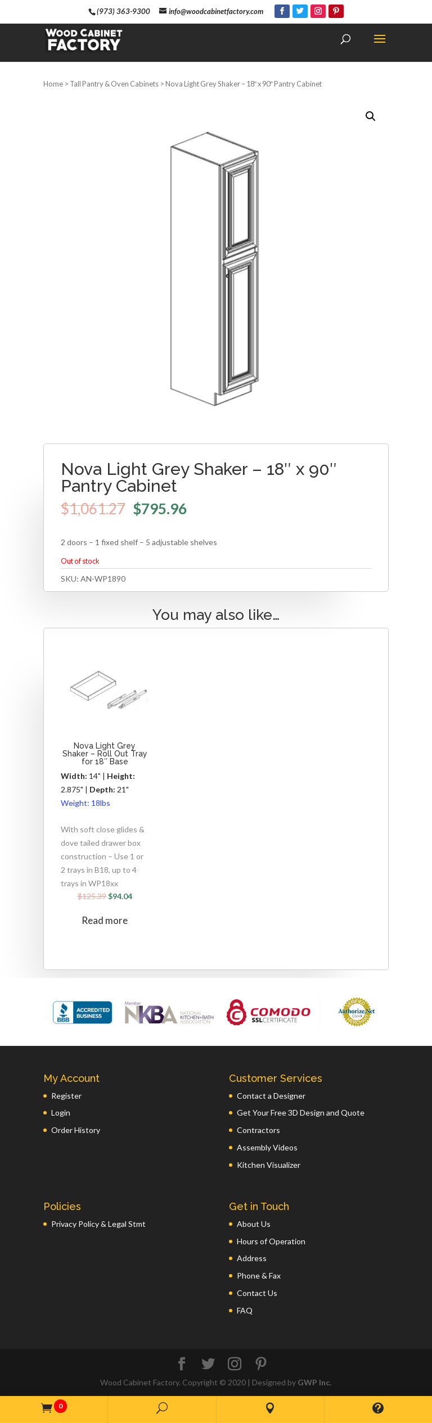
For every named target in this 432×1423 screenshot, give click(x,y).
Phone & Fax (259, 1275)
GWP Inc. (314, 1382)
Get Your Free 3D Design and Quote (300, 1112)
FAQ (245, 1310)
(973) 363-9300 (123, 11)
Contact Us (257, 1293)
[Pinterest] (336, 11)
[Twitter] (300, 11)
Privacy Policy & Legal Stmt (98, 1224)
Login (60, 1112)
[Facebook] (282, 11)
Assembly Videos (267, 1147)
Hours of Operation (271, 1241)
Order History (75, 1130)
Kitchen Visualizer (268, 1165)
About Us (254, 1224)
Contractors (258, 1130)
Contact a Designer (271, 1095)
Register (66, 1095)
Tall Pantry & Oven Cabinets (114, 83)
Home (53, 83)
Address (252, 1258)
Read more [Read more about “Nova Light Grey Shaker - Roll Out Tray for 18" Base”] (105, 920)
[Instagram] (318, 11)
